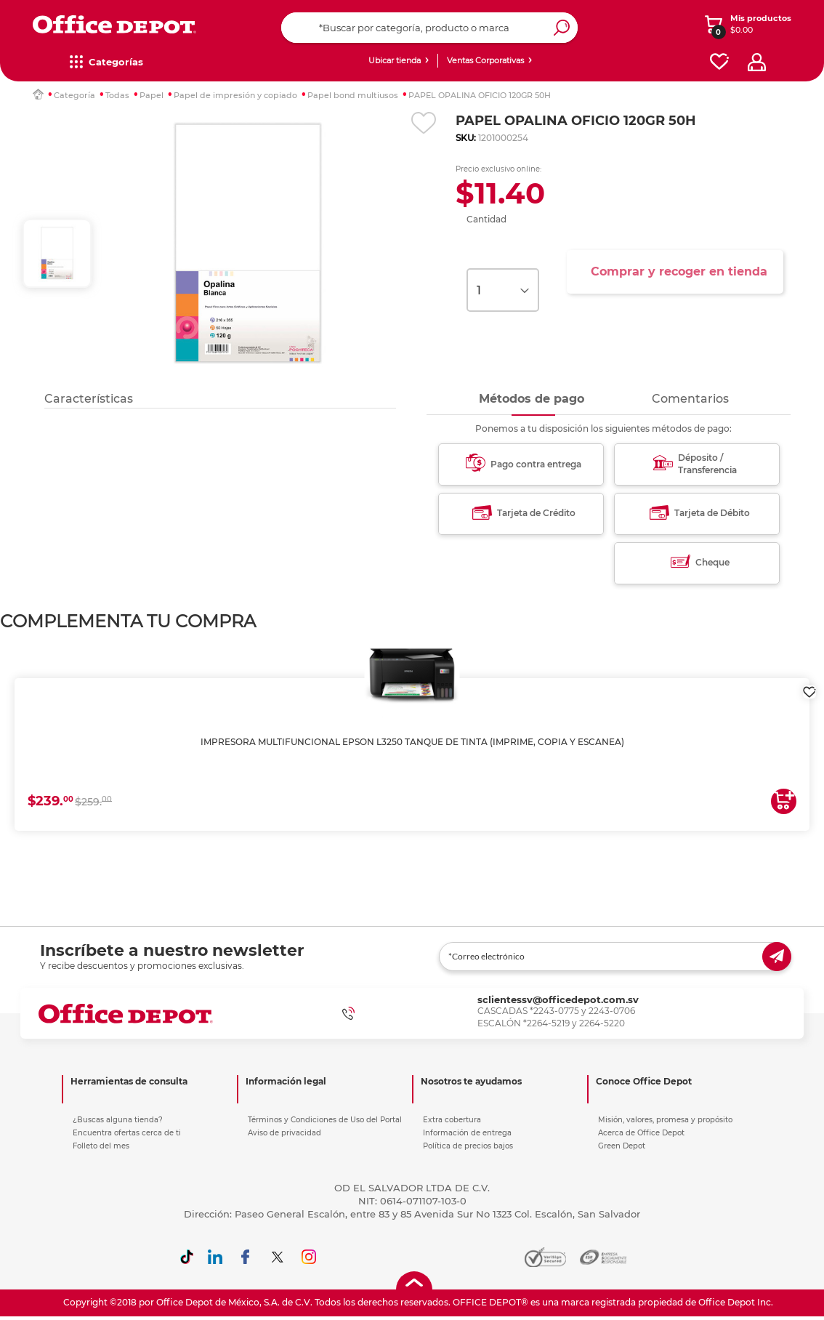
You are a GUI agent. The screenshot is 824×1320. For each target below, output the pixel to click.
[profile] (757, 62)
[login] (809, 684)
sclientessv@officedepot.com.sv (558, 999)
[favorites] (719, 62)
